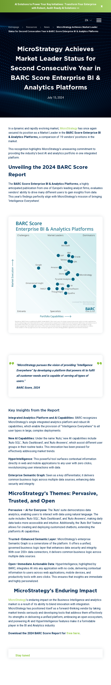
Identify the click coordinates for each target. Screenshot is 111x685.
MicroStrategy (68, 128)
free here (73, 633)
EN (88, 20)
